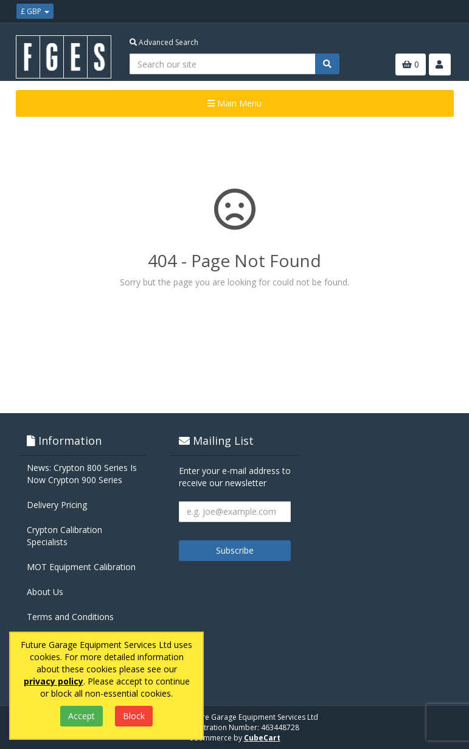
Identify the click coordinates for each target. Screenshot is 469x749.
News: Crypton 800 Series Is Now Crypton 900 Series (82, 474)
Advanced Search (164, 42)
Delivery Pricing (57, 504)
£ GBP (35, 11)
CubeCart (262, 738)
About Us (45, 591)
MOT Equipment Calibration (81, 567)
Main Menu (234, 103)
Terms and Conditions (70, 616)
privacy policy (53, 681)
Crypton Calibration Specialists (64, 536)
